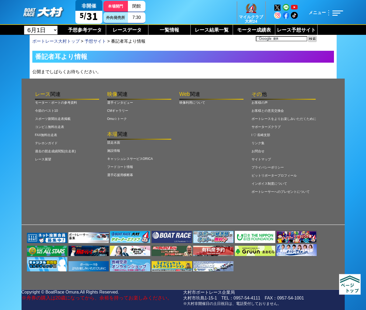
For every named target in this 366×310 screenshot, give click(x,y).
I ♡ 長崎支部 (261, 135)
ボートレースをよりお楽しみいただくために (284, 119)
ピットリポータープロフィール (274, 175)
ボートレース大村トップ (56, 41)
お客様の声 (260, 103)
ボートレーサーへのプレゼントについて (281, 192)
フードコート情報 (120, 167)
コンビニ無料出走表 (49, 127)
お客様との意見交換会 (268, 111)
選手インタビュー (120, 103)
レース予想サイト (296, 30)
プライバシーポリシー (268, 167)
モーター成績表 (254, 30)
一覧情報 (169, 30)
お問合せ (258, 151)
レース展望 (43, 159)
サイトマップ (261, 159)
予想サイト (95, 41)
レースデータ (127, 30)
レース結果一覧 (212, 30)
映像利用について (192, 103)
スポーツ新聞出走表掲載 (53, 119)
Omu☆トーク (117, 119)
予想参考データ (85, 30)
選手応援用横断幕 (120, 175)
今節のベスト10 (46, 111)
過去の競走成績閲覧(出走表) (55, 151)
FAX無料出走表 (46, 135)
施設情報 (113, 151)
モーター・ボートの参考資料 (56, 103)
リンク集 (258, 143)
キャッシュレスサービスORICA (130, 159)
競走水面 (113, 142)
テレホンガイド (46, 143)
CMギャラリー (117, 111)
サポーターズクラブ (266, 127)
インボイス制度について (269, 184)
